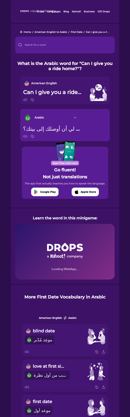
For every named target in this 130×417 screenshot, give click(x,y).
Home (27, 32)
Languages (54, 11)
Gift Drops (104, 11)
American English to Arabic (50, 32)
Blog (66, 11)
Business (89, 11)
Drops (40, 11)
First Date (76, 32)
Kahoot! (76, 11)
